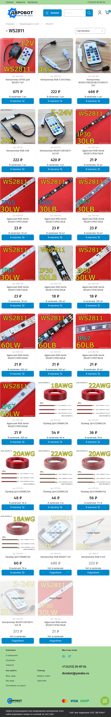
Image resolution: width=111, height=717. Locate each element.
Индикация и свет (29, 24)
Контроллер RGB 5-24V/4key (55, 79)
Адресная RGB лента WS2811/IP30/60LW (93, 288)
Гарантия (41, 681)
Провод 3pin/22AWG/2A (55, 491)
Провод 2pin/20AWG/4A (17, 491)
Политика (10, 660)
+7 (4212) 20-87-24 (96, 2)
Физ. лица (11, 676)
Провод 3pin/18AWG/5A (17, 557)
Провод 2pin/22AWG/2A (93, 423)
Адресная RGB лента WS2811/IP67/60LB (93, 356)
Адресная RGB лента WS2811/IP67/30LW (18, 288)
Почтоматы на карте (16, 685)
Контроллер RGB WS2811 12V (56, 557)
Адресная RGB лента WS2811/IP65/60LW (18, 356)
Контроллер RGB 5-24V (93, 557)
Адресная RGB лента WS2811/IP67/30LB (93, 220)
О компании (12, 655)
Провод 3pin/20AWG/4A (93, 491)
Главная (10, 24)
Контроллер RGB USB (17, 150)
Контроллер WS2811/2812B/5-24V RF (55, 152)
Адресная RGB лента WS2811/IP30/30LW (55, 623)
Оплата (9, 2)
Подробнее (55, 572)
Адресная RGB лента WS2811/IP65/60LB (55, 356)
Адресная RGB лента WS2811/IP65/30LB (55, 220)
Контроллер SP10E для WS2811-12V (18, 81)
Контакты (33, 2)
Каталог (52, 12)
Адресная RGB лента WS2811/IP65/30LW (18, 220)
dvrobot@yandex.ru (75, 673)
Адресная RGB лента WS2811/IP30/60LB (55, 288)
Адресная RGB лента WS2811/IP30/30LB (93, 152)
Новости (20, 2)
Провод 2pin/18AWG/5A (55, 423)
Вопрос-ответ (43, 676)
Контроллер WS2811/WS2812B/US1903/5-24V (93, 82)
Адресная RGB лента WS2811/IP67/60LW (18, 425)
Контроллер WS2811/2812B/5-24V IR (17, 623)
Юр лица (10, 681)
